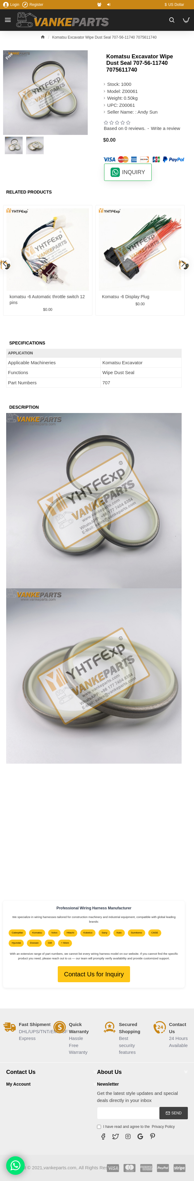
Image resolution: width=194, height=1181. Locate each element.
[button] (183, 263)
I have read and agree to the (136, 1126)
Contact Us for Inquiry (94, 974)
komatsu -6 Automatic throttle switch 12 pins (47, 299)
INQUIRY (133, 172)
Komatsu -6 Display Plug (125, 296)
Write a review (165, 128)
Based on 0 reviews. (125, 128)
